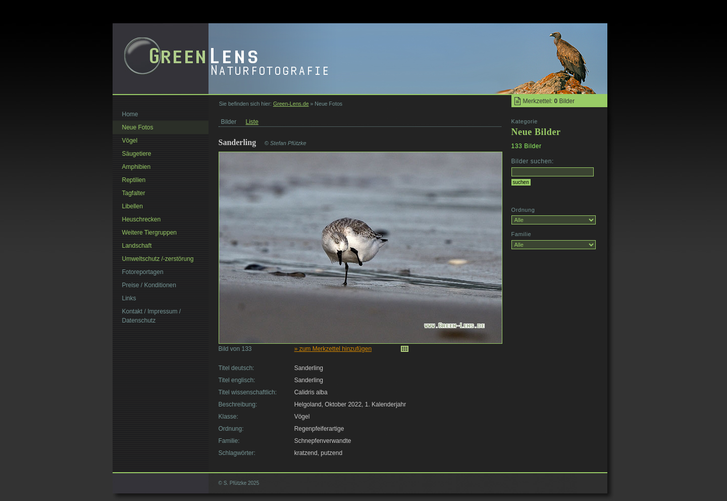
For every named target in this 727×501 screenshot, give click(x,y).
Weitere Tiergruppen (149, 232)
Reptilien (134, 180)
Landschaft (137, 245)
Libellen (132, 206)
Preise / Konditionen (149, 285)
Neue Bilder (536, 132)
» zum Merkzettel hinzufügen (333, 348)
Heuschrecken (141, 219)
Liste (252, 121)
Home (130, 114)
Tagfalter (133, 193)
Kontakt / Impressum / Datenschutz (151, 316)
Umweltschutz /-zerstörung (158, 258)
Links (129, 298)
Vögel (130, 140)
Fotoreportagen (143, 272)
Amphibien (136, 166)
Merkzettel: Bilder (549, 101)
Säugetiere (136, 153)
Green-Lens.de (291, 104)
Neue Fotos (137, 127)
